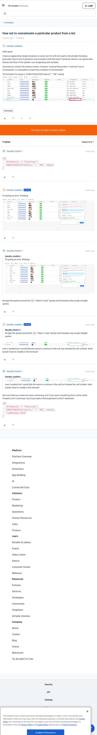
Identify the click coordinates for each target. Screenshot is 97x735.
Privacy (48, 707)
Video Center (18, 554)
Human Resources (22, 518)
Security (48, 684)
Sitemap (49, 699)
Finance (16, 530)
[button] (3, 6)
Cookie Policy (42, 733)
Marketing (17, 505)
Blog (14, 640)
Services (16, 591)
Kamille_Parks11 (15, 151)
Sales (15, 524)
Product (16, 499)
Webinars (17, 573)
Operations (18, 511)
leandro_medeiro (14, 46)
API (48, 692)
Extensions (18, 468)
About (15, 628)
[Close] (87, 720)
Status (15, 646)
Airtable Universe (21, 616)
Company (17, 622)
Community (18, 603)
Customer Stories (21, 567)
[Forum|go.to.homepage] (18, 5)
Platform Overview (22, 456)
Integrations (18, 462)
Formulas (8, 22)
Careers (16, 634)
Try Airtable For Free (22, 659)
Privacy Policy (27, 733)
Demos (15, 560)
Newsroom (17, 652)
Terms (48, 715)
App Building (18, 475)
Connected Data (20, 487)
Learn (15, 536)
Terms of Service (69, 733)
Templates (17, 609)
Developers (18, 597)
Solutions (17, 493)
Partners (16, 585)
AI (13, 481)
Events (15, 548)
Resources (17, 579)
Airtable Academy (21, 542)
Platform (17, 450)
